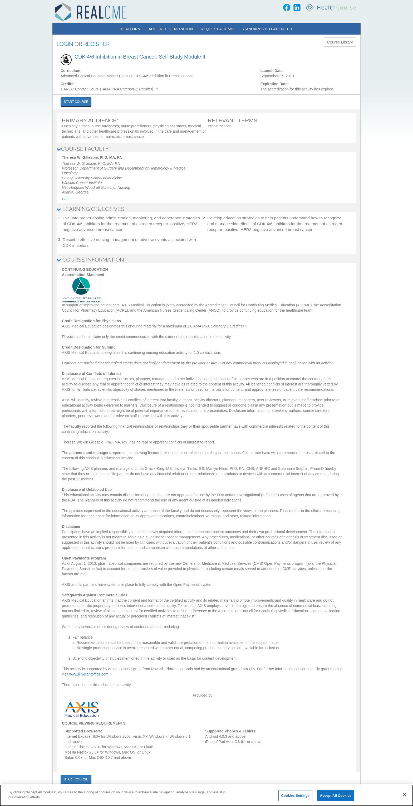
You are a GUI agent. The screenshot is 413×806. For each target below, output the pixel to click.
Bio (65, 199)
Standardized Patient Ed (267, 29)
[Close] (404, 794)
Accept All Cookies (336, 796)
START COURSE (76, 102)
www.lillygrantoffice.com (88, 674)
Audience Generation (171, 29)
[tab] (206, 149)
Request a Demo (217, 29)
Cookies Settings (295, 796)
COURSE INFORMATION (90, 259)
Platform (131, 29)
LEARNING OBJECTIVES (90, 209)
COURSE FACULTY (83, 149)
